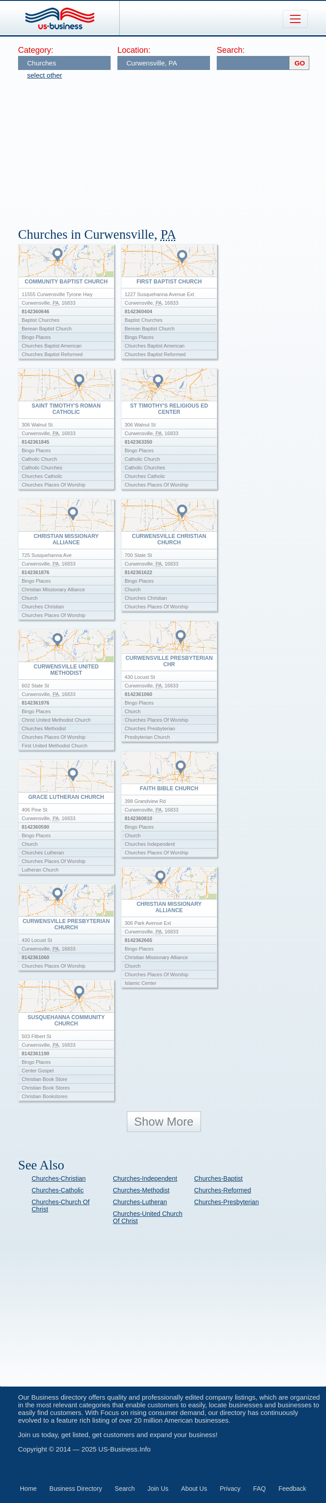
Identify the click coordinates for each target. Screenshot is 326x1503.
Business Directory (75, 1488)
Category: (35, 50)
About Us (194, 1488)
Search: (231, 50)
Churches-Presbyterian (226, 1202)
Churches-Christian (59, 1178)
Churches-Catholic (58, 1190)
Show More (164, 1121)
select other (44, 75)
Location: (133, 50)
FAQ (259, 1488)
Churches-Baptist (218, 1178)
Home (28, 1488)
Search (125, 1488)
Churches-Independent (145, 1178)
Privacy (230, 1488)
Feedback (292, 1488)
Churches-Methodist (141, 1190)
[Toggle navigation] (295, 19)
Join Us (157, 1488)
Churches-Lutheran (140, 1202)
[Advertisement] (172, 149)
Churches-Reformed (222, 1190)
